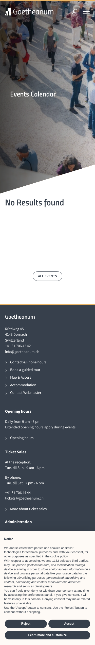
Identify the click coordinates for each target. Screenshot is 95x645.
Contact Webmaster (25, 392)
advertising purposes (31, 577)
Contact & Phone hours (28, 362)
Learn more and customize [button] (47, 635)
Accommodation (23, 385)
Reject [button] (25, 623)
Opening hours (21, 438)
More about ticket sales (28, 509)
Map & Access (20, 377)
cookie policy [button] (59, 556)
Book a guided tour (25, 369)
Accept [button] (69, 623)
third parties (80, 560)
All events (47, 276)
